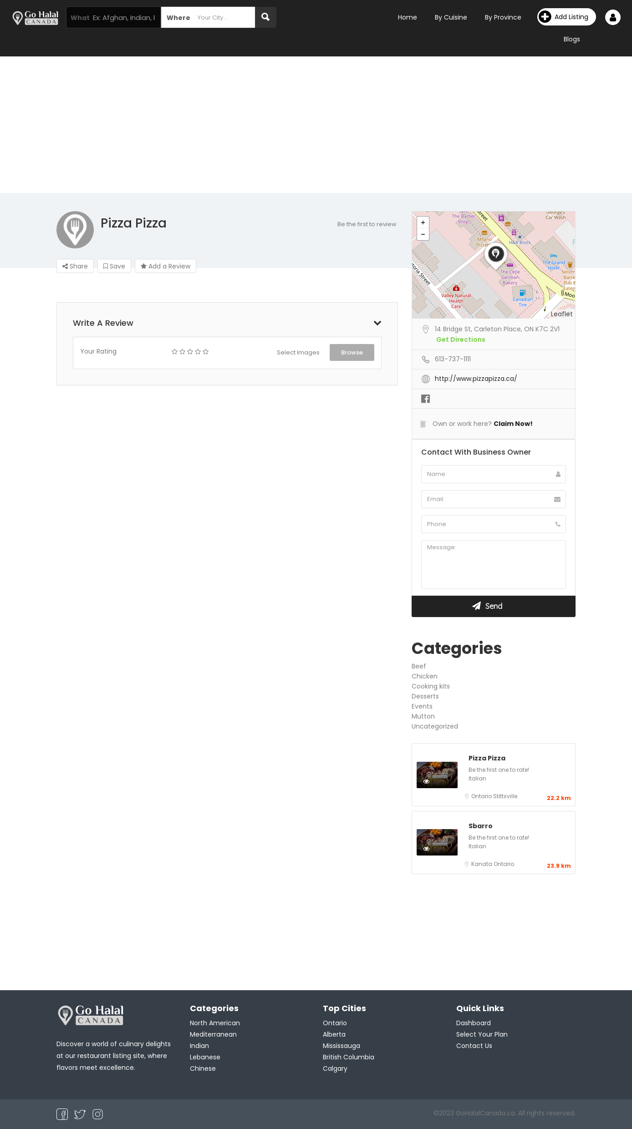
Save (114, 266)
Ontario (482, 796)
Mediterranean (213, 1034)
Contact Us (474, 1045)
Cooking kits (431, 686)
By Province (503, 17)
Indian (199, 1045)
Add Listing (563, 17)
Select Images (298, 352)
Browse (352, 352)
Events (422, 706)
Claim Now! (513, 423)
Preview (436, 781)
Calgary (335, 1068)
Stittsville (505, 796)
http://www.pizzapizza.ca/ (476, 378)
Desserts (425, 696)
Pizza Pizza (487, 758)
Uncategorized (435, 726)
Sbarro (481, 825)
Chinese (203, 1068)
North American (215, 1023)
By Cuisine (451, 17)
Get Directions (460, 339)
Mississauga (341, 1045)
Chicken (425, 676)
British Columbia (348, 1057)
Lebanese (205, 1057)
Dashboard (473, 1023)
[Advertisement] (316, 124)
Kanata (482, 864)
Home (407, 17)
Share (75, 266)
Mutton (423, 716)
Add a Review (165, 266)
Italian (477, 778)
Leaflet (562, 314)
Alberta (334, 1034)
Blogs (572, 39)
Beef (419, 666)
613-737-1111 (453, 359)
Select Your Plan (482, 1034)
